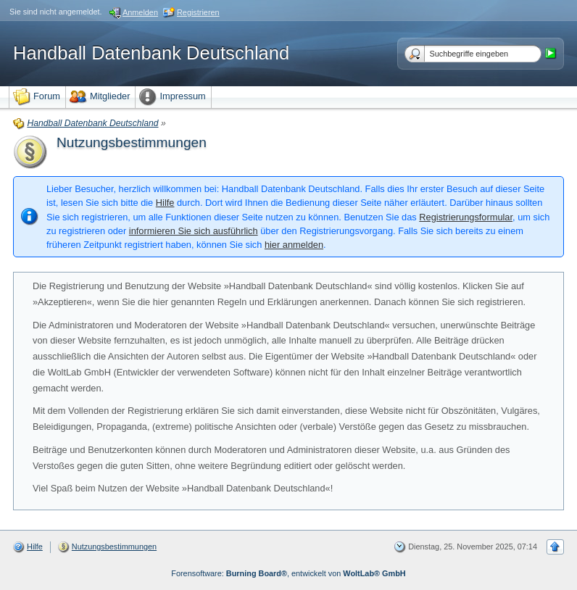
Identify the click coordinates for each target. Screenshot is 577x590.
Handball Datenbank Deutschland (151, 53)
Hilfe (165, 202)
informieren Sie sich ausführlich (193, 230)
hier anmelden (294, 244)
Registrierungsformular (465, 217)
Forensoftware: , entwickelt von (288, 573)
